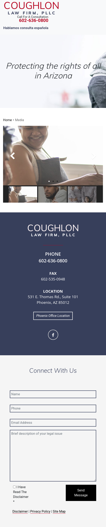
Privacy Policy (40, 511)
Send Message (81, 492)
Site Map (59, 511)
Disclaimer (20, 511)
